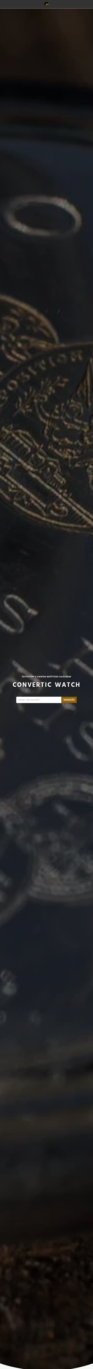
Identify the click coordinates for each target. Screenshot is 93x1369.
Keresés (69, 699)
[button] (3, 4)
